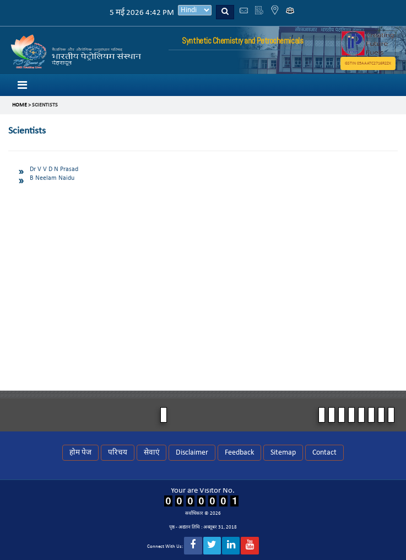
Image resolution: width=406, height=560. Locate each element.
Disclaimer (192, 452)
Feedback (239, 452)
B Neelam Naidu (52, 178)
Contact (324, 452)
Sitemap (283, 452)
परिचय (117, 452)
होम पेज (80, 452)
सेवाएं (151, 452)
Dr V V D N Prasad (54, 169)
